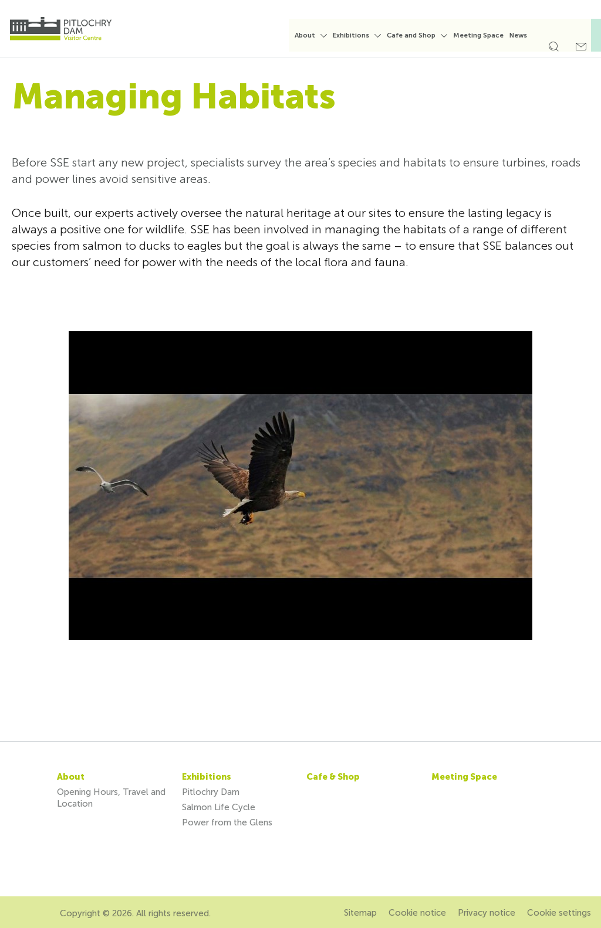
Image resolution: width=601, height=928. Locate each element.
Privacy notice (486, 912)
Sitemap (360, 912)
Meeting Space (486, 35)
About (312, 35)
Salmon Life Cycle (218, 807)
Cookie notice (417, 912)
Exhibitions (358, 35)
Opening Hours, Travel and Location (111, 798)
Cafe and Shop (418, 35)
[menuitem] (318, 40)
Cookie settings (559, 912)
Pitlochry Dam (210, 792)
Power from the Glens (227, 822)
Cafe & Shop (333, 776)
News (526, 35)
